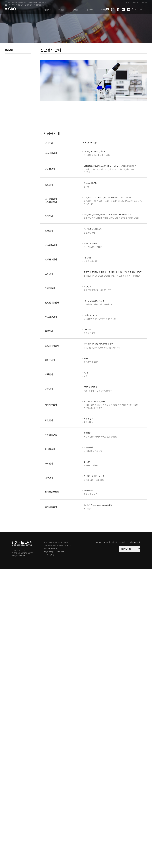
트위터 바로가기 (128, 9)
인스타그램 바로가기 (112, 9)
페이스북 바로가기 (118, 9)
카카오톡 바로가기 (123, 9)
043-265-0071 (52, 548)
